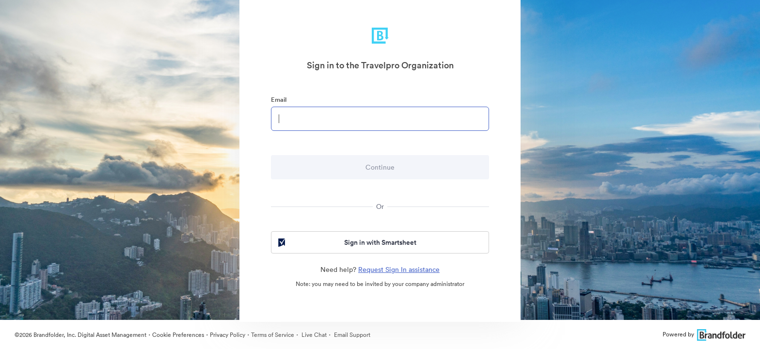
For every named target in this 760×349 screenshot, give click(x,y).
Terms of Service (272, 335)
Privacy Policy (227, 335)
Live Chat (313, 335)
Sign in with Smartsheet (346, 242)
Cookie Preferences (178, 335)
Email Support (351, 335)
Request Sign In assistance (399, 269)
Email (278, 99)
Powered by (704, 334)
